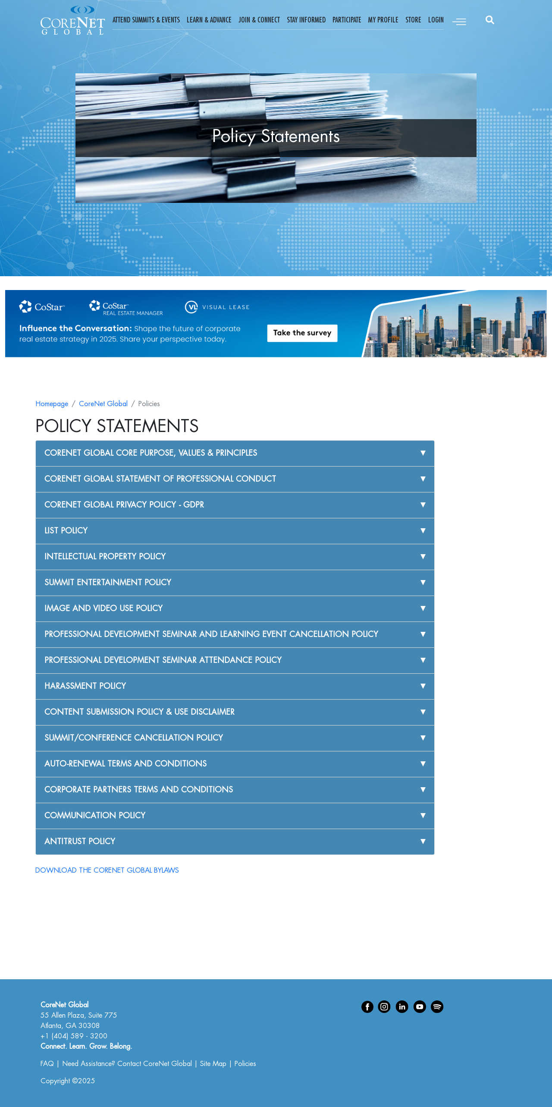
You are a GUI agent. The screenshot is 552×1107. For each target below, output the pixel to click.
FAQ (47, 1063)
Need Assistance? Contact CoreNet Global (127, 1063)
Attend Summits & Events (146, 20)
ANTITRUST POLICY (79, 841)
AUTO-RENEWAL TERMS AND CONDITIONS (125, 764)
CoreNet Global (103, 404)
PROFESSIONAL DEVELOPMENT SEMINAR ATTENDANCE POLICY (163, 660)
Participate (346, 20)
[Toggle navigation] (459, 20)
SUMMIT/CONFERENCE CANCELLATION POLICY (133, 738)
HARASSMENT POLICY (85, 686)
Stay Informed (306, 20)
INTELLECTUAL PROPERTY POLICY (105, 557)
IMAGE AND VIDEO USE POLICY (103, 608)
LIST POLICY (66, 531)
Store (413, 20)
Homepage (51, 404)
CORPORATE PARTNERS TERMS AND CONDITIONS (138, 790)
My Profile (383, 20)
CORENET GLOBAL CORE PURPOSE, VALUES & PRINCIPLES (150, 453)
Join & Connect (259, 20)
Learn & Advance (209, 20)
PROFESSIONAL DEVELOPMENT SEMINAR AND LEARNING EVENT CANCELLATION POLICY (211, 634)
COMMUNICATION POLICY (94, 816)
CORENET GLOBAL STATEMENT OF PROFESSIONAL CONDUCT (160, 479)
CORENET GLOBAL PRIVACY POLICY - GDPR (124, 505)
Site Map (213, 1063)
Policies (245, 1063)
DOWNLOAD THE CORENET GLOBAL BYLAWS (107, 870)
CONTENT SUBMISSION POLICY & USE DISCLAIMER (139, 712)
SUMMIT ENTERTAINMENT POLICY (107, 583)
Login (436, 20)
